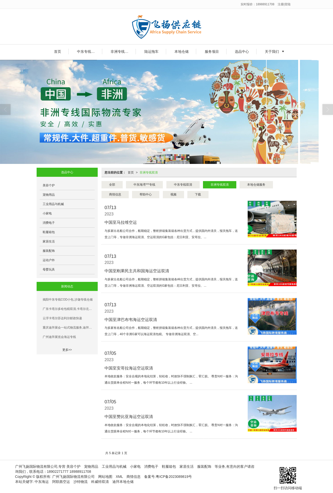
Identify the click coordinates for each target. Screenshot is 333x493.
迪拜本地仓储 (123, 482)
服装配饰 (49, 251)
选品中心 (242, 52)
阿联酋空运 (61, 482)
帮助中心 (146, 194)
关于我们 (272, 52)
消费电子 (49, 223)
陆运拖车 (151, 52)
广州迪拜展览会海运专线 (59, 337)
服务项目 (212, 52)
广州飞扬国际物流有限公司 (73, 477)
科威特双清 (100, 482)
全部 (112, 184)
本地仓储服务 (256, 184)
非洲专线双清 (121, 52)
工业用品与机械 (53, 204)
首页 (57, 52)
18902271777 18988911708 (69, 472)
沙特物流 (80, 482)
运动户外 (49, 260)
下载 (198, 194)
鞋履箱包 (49, 232)
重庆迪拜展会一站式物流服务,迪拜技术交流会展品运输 (69, 327)
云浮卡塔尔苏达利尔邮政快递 (62, 318)
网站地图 (105, 477)
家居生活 (49, 241)
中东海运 (42, 482)
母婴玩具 (49, 269)
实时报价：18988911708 (257, 4)
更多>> (67, 350)
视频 (173, 194)
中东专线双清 (87, 52)
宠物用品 (49, 194)
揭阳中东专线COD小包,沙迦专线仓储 (68, 299)
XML (119, 477)
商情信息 (115, 194)
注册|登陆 (284, 4)
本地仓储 (181, 52)
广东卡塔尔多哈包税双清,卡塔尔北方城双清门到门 (69, 309)
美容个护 (49, 185)
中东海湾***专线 (144, 184)
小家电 (47, 213)
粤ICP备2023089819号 (174, 477)
